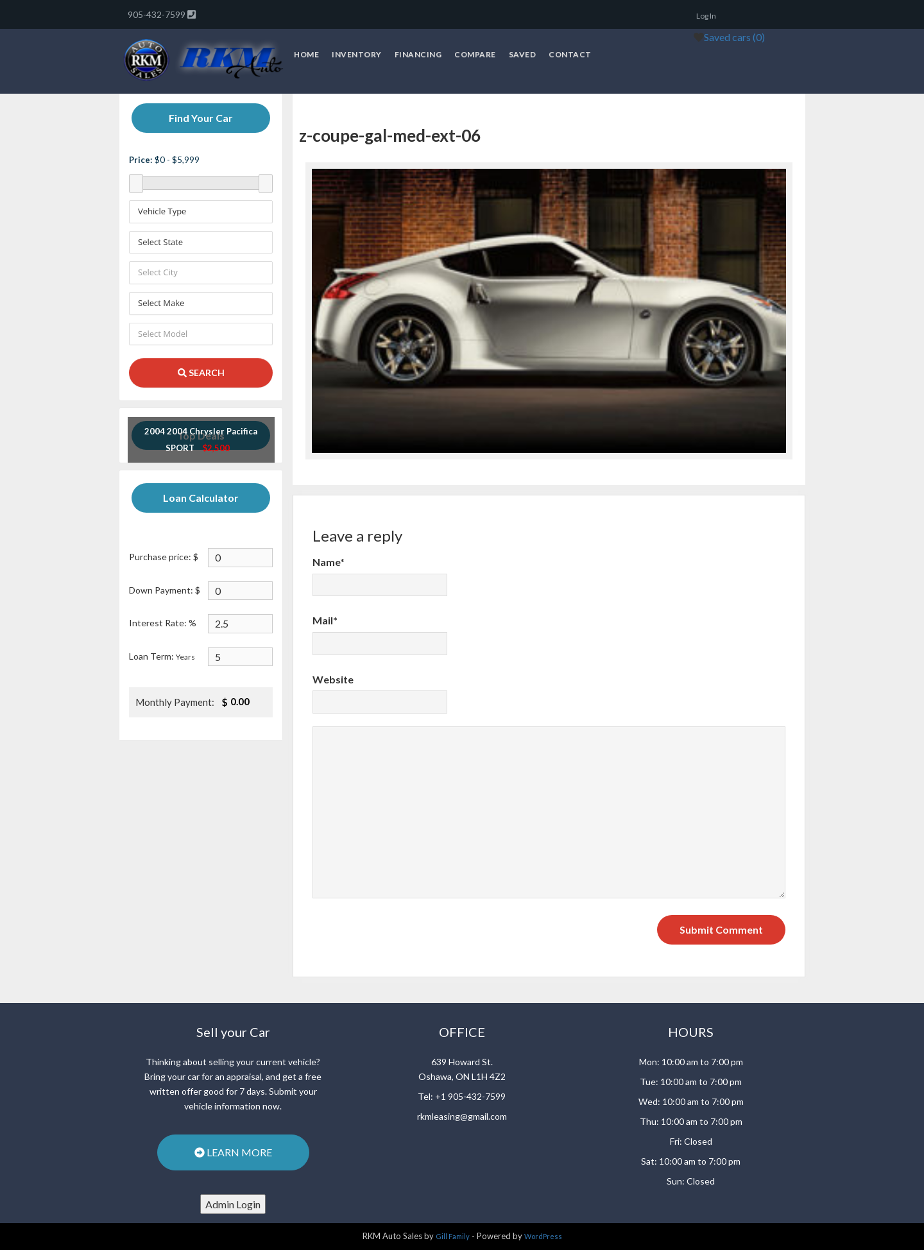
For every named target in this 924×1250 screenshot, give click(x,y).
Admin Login (233, 1204)
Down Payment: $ (164, 590)
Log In (706, 16)
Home (306, 54)
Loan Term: (162, 656)
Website (333, 679)
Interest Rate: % (162, 622)
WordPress (543, 1236)
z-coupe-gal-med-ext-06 (390, 135)
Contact (570, 54)
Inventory (357, 54)
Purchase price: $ (163, 556)
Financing (418, 54)
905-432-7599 (157, 14)
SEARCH (201, 372)
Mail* (325, 620)
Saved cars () (734, 37)
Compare (475, 54)
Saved (522, 54)
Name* (328, 562)
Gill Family (453, 1236)
